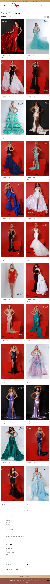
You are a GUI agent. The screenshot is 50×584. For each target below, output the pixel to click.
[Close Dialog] (2, 581)
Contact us (9, 548)
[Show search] (45, 5)
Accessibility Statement (12, 557)
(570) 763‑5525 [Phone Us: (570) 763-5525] (9, 538)
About (7, 547)
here (27, 582)
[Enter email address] (18, 565)
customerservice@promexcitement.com (15, 540)
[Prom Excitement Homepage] (16, 5)
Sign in (8, 554)
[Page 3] (24, 510)
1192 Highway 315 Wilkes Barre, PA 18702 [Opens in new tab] (15, 536)
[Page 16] (29, 510)
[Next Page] (31, 510)
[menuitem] (5, 5)
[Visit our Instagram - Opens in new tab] (17, 570)
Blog (7, 556)
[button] (5, 5)
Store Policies (9, 550)
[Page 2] (22, 510)
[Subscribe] (30, 565)
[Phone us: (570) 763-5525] (41, 5)
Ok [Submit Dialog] (48, 581)
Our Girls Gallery (10, 552)
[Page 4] (26, 510)
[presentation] (12, 36)
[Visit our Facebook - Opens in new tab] (15, 570)
